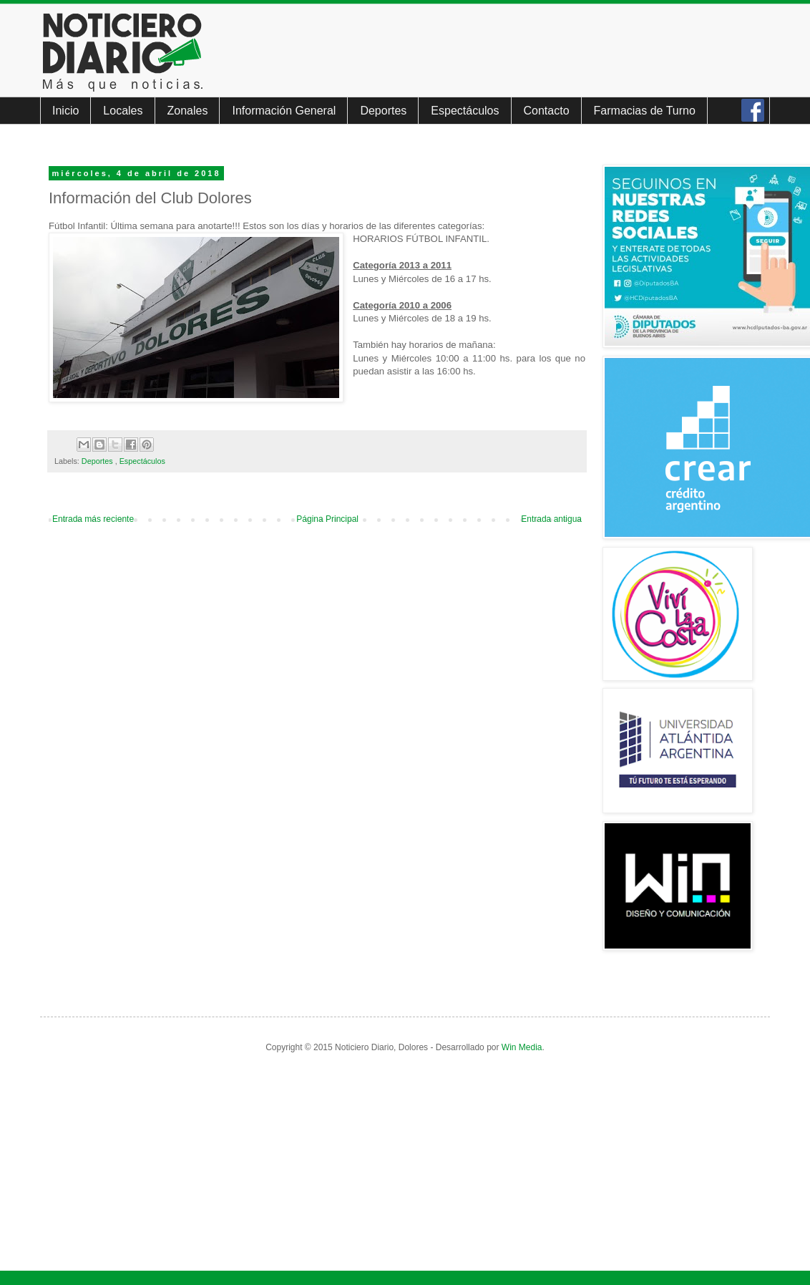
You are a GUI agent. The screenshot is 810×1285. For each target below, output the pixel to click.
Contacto (547, 111)
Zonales (187, 111)
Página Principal (327, 519)
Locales (122, 111)
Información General (284, 111)
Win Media (522, 1047)
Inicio (65, 111)
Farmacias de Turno (645, 111)
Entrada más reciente (93, 519)
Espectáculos (465, 111)
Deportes (383, 111)
